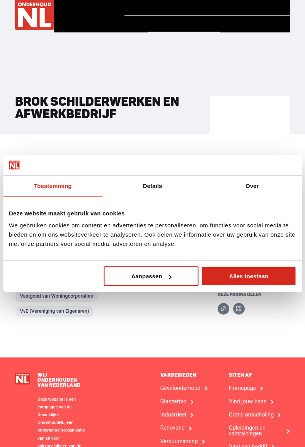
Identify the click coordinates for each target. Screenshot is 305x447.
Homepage (143, 7)
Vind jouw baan (254, 7)
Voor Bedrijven (254, 24)
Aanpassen (151, 276)
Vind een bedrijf (182, 24)
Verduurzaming (179, 441)
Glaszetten (173, 402)
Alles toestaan (249, 276)
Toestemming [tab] (53, 186)
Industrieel (173, 415)
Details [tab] (152, 186)
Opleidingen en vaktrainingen (247, 431)
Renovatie (172, 428)
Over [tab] (252, 186)
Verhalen (192, 7)
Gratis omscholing (251, 415)
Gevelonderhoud (180, 388)
